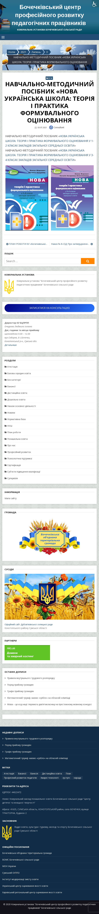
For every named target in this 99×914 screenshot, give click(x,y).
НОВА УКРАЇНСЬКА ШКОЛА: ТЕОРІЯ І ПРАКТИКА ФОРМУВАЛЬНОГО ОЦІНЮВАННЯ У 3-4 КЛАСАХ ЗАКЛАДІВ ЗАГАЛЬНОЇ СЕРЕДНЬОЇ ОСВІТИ (49, 154)
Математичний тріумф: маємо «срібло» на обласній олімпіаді (38, 697)
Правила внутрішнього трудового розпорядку (31, 677)
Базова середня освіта (19, 372)
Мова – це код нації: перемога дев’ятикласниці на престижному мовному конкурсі (49, 703)
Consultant (59, 127)
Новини (11, 412)
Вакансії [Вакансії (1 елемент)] (22, 773)
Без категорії (14, 379)
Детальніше (11, 344)
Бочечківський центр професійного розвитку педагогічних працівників (49, 15)
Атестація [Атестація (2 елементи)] (9, 773)
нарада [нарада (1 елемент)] (77, 777)
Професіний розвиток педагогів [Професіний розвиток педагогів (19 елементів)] (20, 777)
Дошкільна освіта (16, 399)
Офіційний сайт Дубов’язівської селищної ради (49, 599)
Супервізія (12, 477)
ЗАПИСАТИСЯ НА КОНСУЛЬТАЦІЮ (49, 307)
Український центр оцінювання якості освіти (25, 885)
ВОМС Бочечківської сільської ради (20, 859)
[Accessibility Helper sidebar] (95, 3)
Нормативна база (16, 418)
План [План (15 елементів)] (68, 773)
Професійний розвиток (19, 451)
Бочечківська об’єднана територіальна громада (27, 852)
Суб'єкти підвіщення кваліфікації (23, 471)
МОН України (9, 865)
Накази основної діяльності (21, 405)
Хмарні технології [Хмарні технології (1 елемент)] (50, 777)
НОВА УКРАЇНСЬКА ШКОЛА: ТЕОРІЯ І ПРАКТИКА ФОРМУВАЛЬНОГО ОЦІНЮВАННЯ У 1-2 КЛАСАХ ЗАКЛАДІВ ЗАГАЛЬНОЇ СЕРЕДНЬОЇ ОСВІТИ (49, 140)
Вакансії (11, 386)
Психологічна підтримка (19, 458)
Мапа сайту (11, 497)
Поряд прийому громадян (20, 684)
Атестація (12, 366)
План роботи (14, 431)
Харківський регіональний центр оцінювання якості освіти (32, 891)
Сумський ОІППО (11, 872)
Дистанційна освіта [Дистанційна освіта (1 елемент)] (52, 773)
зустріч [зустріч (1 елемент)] (66, 777)
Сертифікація (14, 464)
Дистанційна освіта (17, 392)
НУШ (50, 78)
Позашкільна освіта (17, 438)
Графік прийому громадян (20, 690)
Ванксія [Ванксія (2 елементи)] (34, 773)
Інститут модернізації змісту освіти (20, 878)
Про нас (11, 445)
